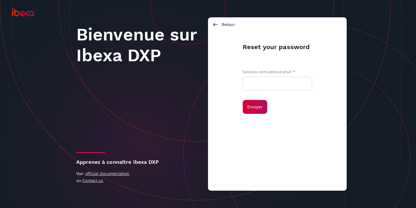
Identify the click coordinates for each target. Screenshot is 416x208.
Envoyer (255, 106)
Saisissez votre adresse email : (268, 71)
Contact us (92, 180)
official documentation (107, 173)
